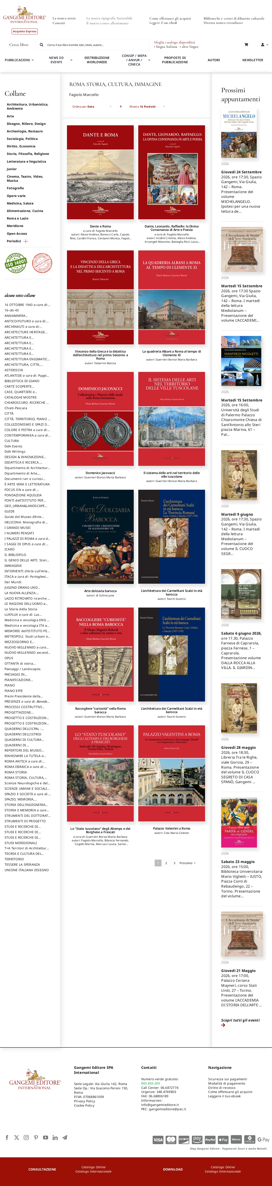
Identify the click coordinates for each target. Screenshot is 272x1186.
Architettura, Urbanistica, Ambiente (27, 106)
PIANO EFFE (14, 691)
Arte (10, 116)
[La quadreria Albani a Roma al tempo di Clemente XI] (171, 297)
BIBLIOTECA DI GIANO (22, 381)
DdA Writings (15, 451)
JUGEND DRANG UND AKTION (21, 589)
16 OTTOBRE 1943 (27, 307)
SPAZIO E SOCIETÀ (28, 796)
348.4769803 (166, 1092)
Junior (12, 169)
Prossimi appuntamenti (240, 94)
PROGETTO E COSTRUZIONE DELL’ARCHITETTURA (26, 720)
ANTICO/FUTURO (27, 323)
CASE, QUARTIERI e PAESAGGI (20, 394)
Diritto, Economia (21, 146)
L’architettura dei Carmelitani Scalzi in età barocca (171, 592)
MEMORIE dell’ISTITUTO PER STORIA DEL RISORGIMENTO (27, 633)
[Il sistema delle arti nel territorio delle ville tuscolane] (171, 419)
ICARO (10, 549)
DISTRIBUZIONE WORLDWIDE (97, 60)
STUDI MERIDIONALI (21, 843)
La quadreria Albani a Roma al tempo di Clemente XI (171, 353)
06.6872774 (169, 1087)
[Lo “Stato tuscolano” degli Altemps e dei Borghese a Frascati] (100, 773)
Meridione (15, 226)
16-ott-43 (12, 310)
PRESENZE (28, 703)
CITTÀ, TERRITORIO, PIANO (27, 421)
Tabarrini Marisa (105, 363)
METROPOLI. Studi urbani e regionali (26, 638)
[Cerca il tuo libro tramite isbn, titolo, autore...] (92, 44)
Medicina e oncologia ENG (27, 622)
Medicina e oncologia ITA (27, 627)
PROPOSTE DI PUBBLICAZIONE (175, 60)
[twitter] (16, 1137)
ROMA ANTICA (25, 763)
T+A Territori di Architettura (26, 850)
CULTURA (12, 441)
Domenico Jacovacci (100, 473)
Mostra (143, 107)
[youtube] (45, 1137)
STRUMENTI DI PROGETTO (25, 821)
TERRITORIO (14, 859)
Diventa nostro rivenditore (223, 22)
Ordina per (83, 107)
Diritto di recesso (221, 1087)
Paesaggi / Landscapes (23, 669)
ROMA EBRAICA (26, 769)
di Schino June (105, 595)
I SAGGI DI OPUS (26, 546)
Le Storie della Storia (21, 609)
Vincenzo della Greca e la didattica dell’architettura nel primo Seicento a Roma (100, 355)
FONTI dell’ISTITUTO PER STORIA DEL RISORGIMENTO (27, 502)
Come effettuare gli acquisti (170, 18)
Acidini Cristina (166, 238)
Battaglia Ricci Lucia (185, 242)
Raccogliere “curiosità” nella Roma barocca (100, 710)
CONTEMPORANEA (28, 437)
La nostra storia (64, 18)
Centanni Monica (109, 238)
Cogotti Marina (84, 844)
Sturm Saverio (176, 599)
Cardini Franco (86, 238)
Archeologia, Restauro (25, 131)
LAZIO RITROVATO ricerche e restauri (27, 600)
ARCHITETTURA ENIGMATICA (27, 361)
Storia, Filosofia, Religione (28, 153)
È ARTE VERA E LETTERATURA (27, 484)
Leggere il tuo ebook (224, 1096)
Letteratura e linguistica (26, 161)
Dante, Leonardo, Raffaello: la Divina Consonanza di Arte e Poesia (172, 228)
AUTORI (214, 60)
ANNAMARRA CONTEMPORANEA (19, 317)
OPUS (9, 658)
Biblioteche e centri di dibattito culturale (234, 18)
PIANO (10, 685)
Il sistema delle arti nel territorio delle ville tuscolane (172, 474)
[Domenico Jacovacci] (100, 419)
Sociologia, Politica (22, 138)
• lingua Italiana (165, 47)
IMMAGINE (13, 565)
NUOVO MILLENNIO (27, 649)
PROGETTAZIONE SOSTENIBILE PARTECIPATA (25, 714)
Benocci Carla (109, 234)
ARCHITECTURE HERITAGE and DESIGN (25, 334)
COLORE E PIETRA (27, 432)
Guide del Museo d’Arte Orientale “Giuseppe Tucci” (26, 519)
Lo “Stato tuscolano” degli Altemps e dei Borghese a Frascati (100, 830)
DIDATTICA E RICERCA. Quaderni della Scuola (22, 464)
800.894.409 (150, 1083)
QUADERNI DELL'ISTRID (23, 734)
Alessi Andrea (90, 234)
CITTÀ (9, 413)
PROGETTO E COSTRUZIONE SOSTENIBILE (26, 725)
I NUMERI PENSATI (19, 533)
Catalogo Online (94, 1167)
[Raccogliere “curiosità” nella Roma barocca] (100, 655)
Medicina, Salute (20, 203)
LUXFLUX (23, 616)
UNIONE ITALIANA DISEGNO (27, 870)
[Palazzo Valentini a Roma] (171, 773)
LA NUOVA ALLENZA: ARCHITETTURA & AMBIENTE (27, 595)
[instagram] (26, 1137)
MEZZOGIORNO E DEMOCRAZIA (18, 644)
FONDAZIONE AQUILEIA (23, 495)
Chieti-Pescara (16, 408)
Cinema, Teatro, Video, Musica (25, 178)
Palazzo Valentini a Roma (171, 828)
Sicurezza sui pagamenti (227, 1079)
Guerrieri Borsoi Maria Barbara (176, 359)
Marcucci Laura (106, 844)
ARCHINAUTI (23, 328)
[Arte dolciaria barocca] (100, 537)
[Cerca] (41, 44)
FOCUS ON (25, 491)
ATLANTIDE (27, 377)
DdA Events (13, 446)
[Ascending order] (120, 106)
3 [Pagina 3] (174, 863)
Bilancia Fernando (116, 840)
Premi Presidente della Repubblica (22, 698)
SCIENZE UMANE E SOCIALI (27, 790)
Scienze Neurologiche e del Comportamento (26, 785)
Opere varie (16, 196)
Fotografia (15, 188)
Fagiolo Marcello (107, 231)
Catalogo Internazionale (93, 1171)
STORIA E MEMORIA (27, 812)
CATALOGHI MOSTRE (21, 397)
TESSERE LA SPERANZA (22, 864)
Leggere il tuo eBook (163, 22)
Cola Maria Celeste (176, 833)
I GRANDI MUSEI (18, 527)
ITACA (27, 578)
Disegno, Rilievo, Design (26, 123)
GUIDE (10, 511)
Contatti (59, 23)
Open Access (17, 233)
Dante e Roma (100, 226)
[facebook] (7, 1137)
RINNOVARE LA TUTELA (25, 758)
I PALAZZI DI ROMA (27, 540)
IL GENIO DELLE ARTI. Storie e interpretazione (27, 562)
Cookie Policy (84, 1105)
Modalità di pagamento (226, 1083)
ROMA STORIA (16, 772)
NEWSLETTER (252, 60)
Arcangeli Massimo (157, 242)
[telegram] (64, 1137)
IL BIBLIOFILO (15, 555)
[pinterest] (35, 1137)
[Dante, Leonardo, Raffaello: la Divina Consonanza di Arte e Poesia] (171, 172)
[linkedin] (55, 1137)
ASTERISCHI (14, 370)
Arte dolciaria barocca (100, 591)
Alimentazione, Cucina (25, 211)
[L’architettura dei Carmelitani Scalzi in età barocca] (171, 537)
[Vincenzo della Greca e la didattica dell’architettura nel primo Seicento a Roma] (100, 297)
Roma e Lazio (17, 218)
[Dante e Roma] (100, 172)
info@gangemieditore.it (160, 1105)
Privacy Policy (84, 1101)
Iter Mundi (13, 582)
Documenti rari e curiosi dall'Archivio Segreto (24, 481)
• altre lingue (189, 47)
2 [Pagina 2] (166, 863)
